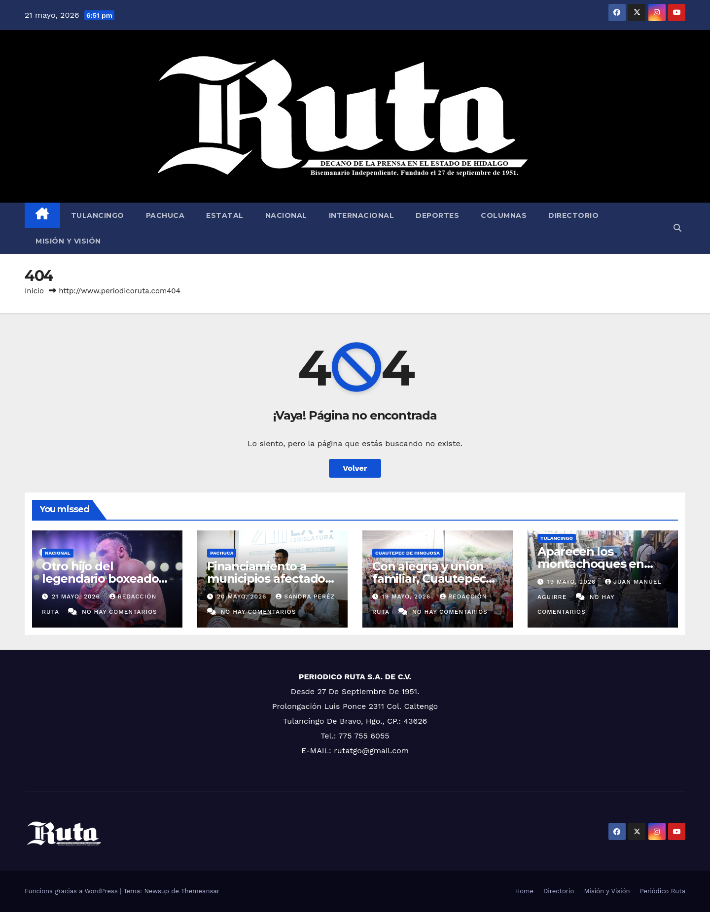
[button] (677, 228)
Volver (355, 468)
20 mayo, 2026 (243, 596)
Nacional (286, 215)
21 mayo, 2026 (77, 596)
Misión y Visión (68, 241)
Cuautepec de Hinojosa (407, 553)
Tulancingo (97, 215)
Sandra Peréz (305, 596)
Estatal (225, 215)
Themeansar (200, 891)
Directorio (573, 215)
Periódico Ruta (662, 891)
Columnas (504, 215)
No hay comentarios (119, 611)
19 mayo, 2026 (407, 596)
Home (524, 891)
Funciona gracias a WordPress (72, 891)
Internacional (361, 215)
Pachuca (165, 215)
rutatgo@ (351, 750)
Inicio (34, 290)
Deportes (437, 215)
